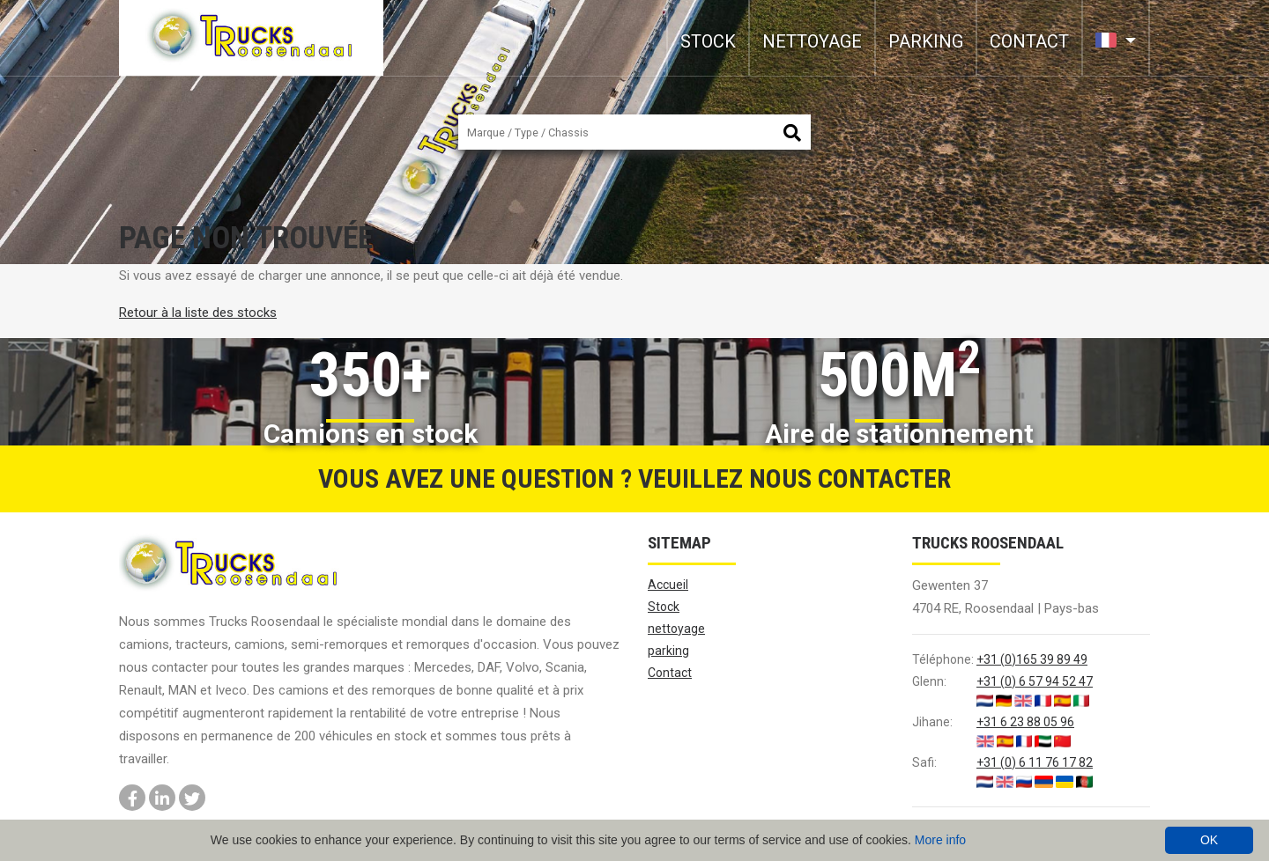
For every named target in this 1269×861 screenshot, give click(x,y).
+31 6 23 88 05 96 (1025, 722)
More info (940, 840)
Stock (708, 41)
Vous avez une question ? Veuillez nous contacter (634, 478)
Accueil (668, 585)
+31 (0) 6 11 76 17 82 (1034, 762)
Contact (1029, 41)
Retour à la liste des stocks (198, 312)
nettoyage (812, 41)
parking (925, 41)
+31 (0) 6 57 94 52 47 (1034, 681)
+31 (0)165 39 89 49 (1031, 659)
